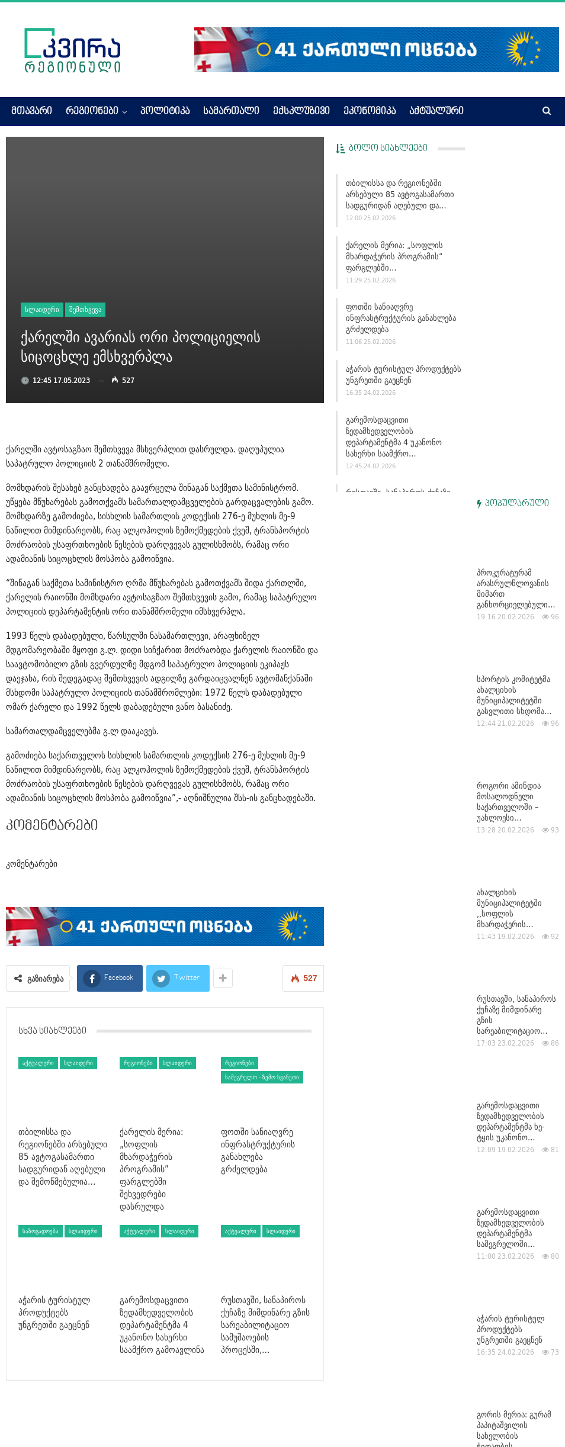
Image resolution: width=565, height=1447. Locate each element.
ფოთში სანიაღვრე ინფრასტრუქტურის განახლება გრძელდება (401, 318)
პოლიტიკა (165, 112)
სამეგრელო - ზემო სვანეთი (262, 1077)
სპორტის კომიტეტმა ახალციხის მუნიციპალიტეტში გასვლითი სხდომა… (514, 339)
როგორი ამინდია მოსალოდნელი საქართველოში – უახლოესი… (509, 446)
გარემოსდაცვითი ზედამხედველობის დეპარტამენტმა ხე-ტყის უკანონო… (511, 766)
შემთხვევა (85, 309)
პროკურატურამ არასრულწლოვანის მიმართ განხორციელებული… (516, 233)
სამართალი (231, 112)
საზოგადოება (41, 1231)
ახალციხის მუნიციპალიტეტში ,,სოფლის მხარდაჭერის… (509, 552)
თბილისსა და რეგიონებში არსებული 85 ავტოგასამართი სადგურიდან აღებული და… (400, 194)
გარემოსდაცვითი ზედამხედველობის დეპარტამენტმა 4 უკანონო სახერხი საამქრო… (394, 436)
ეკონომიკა (370, 112)
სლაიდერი (42, 309)
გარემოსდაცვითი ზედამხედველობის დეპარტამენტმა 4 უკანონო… (510, 1181)
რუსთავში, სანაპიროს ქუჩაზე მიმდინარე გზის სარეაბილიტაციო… (516, 659)
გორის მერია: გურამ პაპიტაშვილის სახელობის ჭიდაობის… (514, 1075)
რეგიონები (92, 112)
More (487, 112)
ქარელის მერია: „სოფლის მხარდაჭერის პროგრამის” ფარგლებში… (394, 256)
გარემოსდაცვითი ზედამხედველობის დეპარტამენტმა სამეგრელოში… (510, 872)
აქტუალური (436, 112)
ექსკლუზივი (301, 112)
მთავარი (31, 112)
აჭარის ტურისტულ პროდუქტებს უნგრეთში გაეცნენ (403, 374)
